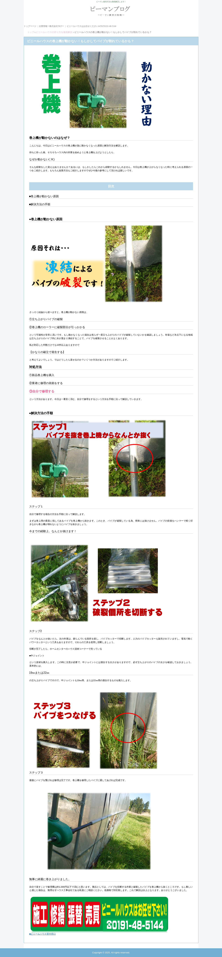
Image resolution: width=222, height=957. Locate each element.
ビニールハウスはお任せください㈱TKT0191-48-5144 (91, 26)
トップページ (30, 26)
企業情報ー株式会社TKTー (51, 26)
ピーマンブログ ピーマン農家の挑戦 (111, 12)
